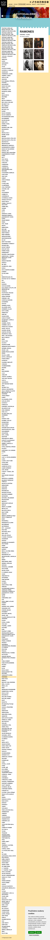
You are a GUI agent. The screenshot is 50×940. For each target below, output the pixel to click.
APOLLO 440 (5, 77)
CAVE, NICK (5, 174)
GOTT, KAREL (5, 310)
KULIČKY (4, 448)
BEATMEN (4, 96)
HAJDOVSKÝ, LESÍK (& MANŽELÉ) (8, 320)
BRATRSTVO (5, 141)
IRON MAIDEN (5, 371)
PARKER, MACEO (6, 610)
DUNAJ (3, 268)
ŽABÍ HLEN (4, 924)
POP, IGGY (4, 624)
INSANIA (4, 367)
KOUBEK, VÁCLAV (6, 420)
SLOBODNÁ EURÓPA (7, 736)
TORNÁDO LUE (6, 820)
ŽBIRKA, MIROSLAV (7, 929)
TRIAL (3, 839)
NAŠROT (4, 549)
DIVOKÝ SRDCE (6, 247)
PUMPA (4, 666)
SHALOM (4, 723)
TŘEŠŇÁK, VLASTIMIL (7, 845)
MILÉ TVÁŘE (5, 512)
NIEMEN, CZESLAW (7, 563)
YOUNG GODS (5, 912)
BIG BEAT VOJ (5, 104)
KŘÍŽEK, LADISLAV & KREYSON (7, 444)
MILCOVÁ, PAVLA (6, 510)
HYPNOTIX (4, 360)
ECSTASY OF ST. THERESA (9, 278)
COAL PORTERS (6, 187)
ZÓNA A (4, 917)
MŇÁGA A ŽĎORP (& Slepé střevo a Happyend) (8, 516)
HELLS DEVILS (5, 337)
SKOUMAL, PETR (6, 735)
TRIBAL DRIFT (5, 841)
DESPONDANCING (6, 238)
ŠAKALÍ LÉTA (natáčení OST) (8, 794)
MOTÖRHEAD (5, 526)
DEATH (3, 225)
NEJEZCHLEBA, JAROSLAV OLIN (9, 557)
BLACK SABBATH (6, 114)
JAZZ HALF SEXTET (7, 378)
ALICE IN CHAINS (6, 68)
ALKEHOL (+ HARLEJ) (7, 70)
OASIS (3, 574)
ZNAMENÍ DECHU (6, 919)
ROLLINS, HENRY (6, 698)
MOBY (3, 519)
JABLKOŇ (4, 374)
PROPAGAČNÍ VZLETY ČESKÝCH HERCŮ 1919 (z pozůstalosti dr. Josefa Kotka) (8, 635)
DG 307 (3, 240)
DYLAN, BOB (5, 273)
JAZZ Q (4, 380)
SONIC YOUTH (5, 747)
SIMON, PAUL (5, 726)
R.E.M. (3, 668)
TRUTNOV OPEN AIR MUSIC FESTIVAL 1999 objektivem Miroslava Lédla (9, 34)
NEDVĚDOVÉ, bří (6, 554)
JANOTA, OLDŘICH (7, 376)
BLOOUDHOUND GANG (8, 116)
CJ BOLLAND (5, 183)
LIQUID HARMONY (6, 468)
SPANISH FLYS (5, 754)
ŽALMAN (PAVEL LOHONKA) (6, 927)
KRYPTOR (4, 436)
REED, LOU (5, 685)
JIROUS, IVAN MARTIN (7, 389)
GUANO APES (5, 316)
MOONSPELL (5, 520)
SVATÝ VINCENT (6, 785)
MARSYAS (4, 488)
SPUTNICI (4, 758)
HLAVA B (4, 342)
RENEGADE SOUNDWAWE (8, 689)
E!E (3, 280)
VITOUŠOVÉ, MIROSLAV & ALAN (8, 888)
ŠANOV (4, 797)
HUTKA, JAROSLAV (7, 356)
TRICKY (4, 843)
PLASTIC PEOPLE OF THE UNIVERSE (8, 618)
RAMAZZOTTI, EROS (7, 675)
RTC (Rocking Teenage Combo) (7, 704)
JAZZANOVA (5, 382)
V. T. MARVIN (5, 868)
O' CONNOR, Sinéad (7, 572)
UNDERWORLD (6, 861)
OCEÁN (4, 581)
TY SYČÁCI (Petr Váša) (7, 850)
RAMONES (4, 676)
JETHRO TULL (5, 387)
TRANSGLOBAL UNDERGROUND (6, 835)
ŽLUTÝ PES (5, 933)
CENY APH (4, 176)
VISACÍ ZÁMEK (5, 882)
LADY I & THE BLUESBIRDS (9, 457)
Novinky (11, 4)
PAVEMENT (5, 611)
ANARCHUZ (5, 72)
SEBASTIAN (5, 710)
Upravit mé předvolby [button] (34, 935)
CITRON (4, 181)
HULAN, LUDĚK (6, 355)
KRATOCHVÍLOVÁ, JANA (8, 429)
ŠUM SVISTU (5, 801)
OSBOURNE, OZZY (6, 597)
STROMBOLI (5, 778)
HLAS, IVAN (5, 341)
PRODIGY (4, 642)
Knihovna (28, 4)
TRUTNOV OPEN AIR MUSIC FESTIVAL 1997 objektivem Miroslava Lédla (9, 30)
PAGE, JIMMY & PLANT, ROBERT (8, 602)
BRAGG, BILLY (5, 132)
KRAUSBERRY (5, 431)
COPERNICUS (5, 196)
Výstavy (16, 4)
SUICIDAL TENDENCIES (8, 781)
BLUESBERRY (5, 118)
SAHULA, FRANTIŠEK (7, 707)
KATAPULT (4, 402)
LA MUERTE (5, 455)
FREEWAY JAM (5, 298)
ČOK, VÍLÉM (5, 223)
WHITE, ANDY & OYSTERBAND (6, 902)
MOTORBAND (5, 524)
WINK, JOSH (5, 904)
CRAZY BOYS (5, 201)
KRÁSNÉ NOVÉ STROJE (8, 427)
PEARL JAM (5, 615)
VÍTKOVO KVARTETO (7, 886)
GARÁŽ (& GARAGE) (7, 300)
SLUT (3, 740)
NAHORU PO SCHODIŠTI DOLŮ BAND (8, 543)
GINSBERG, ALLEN (7, 309)
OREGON (4, 586)
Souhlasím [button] (31, 932)
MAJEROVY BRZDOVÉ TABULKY (7, 481)
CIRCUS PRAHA (6, 179)
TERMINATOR (5, 811)
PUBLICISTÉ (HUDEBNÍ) (8, 662)
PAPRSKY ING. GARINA (8, 606)
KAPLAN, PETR (6, 401)
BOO (3, 131)
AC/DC (3, 61)
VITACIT (4, 884)
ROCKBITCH (5, 694)
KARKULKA (5, 404)
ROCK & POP (5, 693)
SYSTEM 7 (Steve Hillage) (8, 792)
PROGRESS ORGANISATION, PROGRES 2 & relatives (9, 646)
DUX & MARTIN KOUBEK (8, 269)
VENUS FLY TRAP (6, 877)
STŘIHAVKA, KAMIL (7, 779)
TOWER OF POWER (7, 827)
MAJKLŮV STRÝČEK (7, 483)
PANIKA (4, 604)
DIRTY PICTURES (6, 241)
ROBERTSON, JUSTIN (7, 691)
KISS (3, 416)
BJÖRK (4, 111)
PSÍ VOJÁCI (5, 654)
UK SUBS (4, 854)
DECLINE (4, 229)
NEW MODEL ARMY (7, 561)
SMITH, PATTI (5, 742)
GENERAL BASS (6, 305)
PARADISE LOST (6, 608)
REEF (3, 687)
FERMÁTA (4, 291)
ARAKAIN (4, 79)
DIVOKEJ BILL (5, 245)
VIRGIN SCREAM (6, 880)
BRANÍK (4, 136)
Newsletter (12, 6)
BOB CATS (4, 122)
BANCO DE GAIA (6, 86)
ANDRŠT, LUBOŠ (6, 75)
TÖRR (3, 822)
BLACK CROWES (6, 113)
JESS (3, 385)
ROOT (3, 700)
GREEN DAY (5, 312)
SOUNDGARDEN (6, 753)
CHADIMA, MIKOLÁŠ (7, 362)
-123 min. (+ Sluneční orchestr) (7, 57)
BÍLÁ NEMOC (5, 105)
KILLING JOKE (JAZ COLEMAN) (7, 414)
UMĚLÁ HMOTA (6, 859)
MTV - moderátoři (6, 528)
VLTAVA (4, 891)
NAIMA (3, 545)
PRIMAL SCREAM (6, 640)
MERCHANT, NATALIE (7, 503)
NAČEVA (4, 540)
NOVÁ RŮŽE (5, 568)
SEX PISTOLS (5, 721)
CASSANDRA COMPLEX (8, 172)
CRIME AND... (5, 206)
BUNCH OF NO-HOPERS (8, 149)
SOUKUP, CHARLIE (7, 749)
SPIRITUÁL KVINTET (7, 756)
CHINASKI (4, 364)
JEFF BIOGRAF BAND (7, 383)
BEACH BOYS (5, 95)
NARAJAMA (5, 547)
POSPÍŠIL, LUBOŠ (6, 625)
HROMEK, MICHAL (6, 348)
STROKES (4, 776)
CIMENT (4, 178)
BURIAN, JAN (5, 150)
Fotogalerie (22, 4)
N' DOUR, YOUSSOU (7, 537)
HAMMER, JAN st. (6, 324)
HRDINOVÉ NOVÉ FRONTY (8, 346)
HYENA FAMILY (6, 358)
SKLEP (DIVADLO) (6, 733)
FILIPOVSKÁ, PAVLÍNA (7, 292)
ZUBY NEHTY (5, 922)
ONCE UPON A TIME (7, 584)
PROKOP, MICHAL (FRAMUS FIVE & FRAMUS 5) (8, 658)
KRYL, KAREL (5, 434)
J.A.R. (3, 373)
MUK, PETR (5, 533)
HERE (3, 339)
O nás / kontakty (41, 4)
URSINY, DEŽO (5, 864)
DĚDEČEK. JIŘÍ (6, 231)
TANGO (4, 806)
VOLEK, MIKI (5, 896)
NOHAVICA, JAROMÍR (7, 566)
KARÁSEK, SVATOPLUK (8, 406)
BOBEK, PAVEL (6, 123)
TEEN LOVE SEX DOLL (7, 810)
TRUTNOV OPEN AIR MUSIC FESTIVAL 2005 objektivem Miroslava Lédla (9, 53)
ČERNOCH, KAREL (6, 213)
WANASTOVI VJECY (7, 899)
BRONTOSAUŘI (6, 143)
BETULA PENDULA (7, 100)
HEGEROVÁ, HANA (7, 333)
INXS (3, 369)
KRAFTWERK (5, 424)
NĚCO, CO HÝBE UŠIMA (8, 551)
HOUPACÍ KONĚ (6, 344)
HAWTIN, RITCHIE (6, 332)
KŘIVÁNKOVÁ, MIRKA (7, 438)
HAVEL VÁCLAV (6, 328)
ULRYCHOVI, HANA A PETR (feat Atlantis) (9, 856)
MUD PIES (4, 529)
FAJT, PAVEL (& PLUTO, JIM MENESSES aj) (9, 288)
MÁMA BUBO (5, 485)
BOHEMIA (4, 125)
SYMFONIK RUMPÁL (7, 788)
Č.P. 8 (3, 212)
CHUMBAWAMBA (6, 365)
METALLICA (5, 508)
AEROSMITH (5, 63)
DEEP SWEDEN (6, 234)
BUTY (3, 157)
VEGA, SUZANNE (6, 871)
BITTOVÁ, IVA (5, 109)
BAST (3, 93)
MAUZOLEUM (5, 499)
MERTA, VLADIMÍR (6, 506)
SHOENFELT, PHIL (6, 725)
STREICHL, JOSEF (6, 774)
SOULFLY (4, 751)
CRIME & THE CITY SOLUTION (6, 204)
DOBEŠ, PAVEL (6, 250)
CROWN (4, 208)
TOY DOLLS (5, 829)
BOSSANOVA (5, 129)
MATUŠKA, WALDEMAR (8, 497)
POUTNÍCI (4, 627)
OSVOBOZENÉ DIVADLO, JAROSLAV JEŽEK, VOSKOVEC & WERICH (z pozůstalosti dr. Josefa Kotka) (8, 591)
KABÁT (4, 397)
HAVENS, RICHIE (6, 330)
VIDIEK (3, 879)
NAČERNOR (5, 538)
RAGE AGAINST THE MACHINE (7, 672)
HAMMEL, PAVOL (6, 323)
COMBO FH (5, 194)
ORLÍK (3, 596)
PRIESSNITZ (5, 639)
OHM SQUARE (5, 579)
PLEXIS (4, 620)
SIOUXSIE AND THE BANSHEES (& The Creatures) (7, 730)
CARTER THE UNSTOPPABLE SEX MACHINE (7, 169)
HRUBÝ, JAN (5, 350)
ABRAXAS (4, 59)
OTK (3, 599)
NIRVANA (4, 565)
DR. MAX (4, 264)
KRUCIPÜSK (5, 433)
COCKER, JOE (5, 188)
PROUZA (4, 651)
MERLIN (4, 505)
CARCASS (4, 162)
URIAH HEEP (5, 862)
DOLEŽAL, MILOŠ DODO (8, 254)
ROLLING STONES (6, 696)
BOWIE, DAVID (5, 134)
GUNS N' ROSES (6, 318)
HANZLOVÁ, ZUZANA (7, 326)
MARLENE (4, 487)
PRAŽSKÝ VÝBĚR (6, 631)
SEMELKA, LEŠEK (6, 719)
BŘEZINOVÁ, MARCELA (8, 145)
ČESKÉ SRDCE (5, 220)
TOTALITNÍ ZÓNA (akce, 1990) (8, 825)
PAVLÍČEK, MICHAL (7, 613)
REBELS (4, 680)
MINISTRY (4, 514)
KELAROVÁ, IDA (6, 408)
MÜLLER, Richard (6, 535)
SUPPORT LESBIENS (7, 783)
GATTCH (4, 303)
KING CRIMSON (6, 410)
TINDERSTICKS (6, 819)
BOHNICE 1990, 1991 (7, 127)
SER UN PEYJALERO (7, 717)
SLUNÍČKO (4, 738)
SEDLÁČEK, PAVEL (7, 714)
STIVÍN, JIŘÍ (5, 767)
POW (3, 629)
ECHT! (3, 282)
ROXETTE (4, 702)
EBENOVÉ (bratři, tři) (7, 277)
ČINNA (3, 222)
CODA (3, 190)
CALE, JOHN (5, 160)
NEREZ (3, 559)
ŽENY (3, 931)
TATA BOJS (5, 808)
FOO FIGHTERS (6, 294)
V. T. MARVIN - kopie (7, 870)
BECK (3, 98)
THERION (4, 815)
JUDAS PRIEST (6, 395)
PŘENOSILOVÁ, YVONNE (8, 652)
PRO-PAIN (4, 649)
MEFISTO (4, 501)
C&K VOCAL (5, 159)
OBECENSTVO (5, 575)
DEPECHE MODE (6, 236)
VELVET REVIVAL (6, 873)
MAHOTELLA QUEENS (7, 478)
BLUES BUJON (5, 120)
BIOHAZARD (5, 107)
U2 (2, 852)
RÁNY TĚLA (5, 678)
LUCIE (3, 473)
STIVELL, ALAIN (6, 763)
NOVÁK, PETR (5, 570)
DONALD (4, 262)
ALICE (3, 66)
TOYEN (3, 831)
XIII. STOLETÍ (5, 908)
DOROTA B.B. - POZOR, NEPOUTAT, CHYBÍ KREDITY (8, 258)
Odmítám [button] (38, 932)
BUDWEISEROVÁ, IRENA (8, 147)
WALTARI (4, 898)
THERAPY (4, 813)
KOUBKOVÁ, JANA (7, 266)
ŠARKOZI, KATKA (6, 799)
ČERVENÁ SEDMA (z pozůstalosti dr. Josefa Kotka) (7, 217)
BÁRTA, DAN (5, 87)
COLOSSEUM (5, 192)
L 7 (2, 453)
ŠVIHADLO (4, 804)
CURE (3, 210)
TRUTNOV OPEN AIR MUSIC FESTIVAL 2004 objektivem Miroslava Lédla (9, 48)
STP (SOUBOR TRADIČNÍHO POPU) (7, 771)
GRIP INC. (4, 314)
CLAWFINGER (5, 185)
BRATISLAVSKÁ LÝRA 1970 (9, 138)
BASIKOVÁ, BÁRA (6, 91)
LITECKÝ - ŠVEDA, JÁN (8, 471)
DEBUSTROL (5, 227)
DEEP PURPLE (5, 232)
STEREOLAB (5, 760)
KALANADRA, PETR (7, 399)
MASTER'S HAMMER (7, 494)
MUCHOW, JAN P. (6, 531)
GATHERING (5, 301)
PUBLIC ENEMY (6, 661)
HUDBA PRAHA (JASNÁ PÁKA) (8, 352)
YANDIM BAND (5, 910)
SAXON (4, 708)
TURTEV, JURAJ (6, 848)
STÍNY (3, 762)
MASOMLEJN (5, 490)
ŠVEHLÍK (4, 802)
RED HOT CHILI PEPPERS (8, 682)
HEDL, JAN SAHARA (7, 335)
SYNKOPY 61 (5, 790)
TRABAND (4, 833)
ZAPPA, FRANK (6, 913)
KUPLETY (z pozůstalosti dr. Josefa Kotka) (8, 441)
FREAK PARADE (6, 296)
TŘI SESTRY (5, 847)
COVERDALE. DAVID (7, 197)
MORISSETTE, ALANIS (7, 522)
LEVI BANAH (5, 464)
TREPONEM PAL (6, 838)
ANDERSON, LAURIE (7, 73)
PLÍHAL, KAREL (6, 622)
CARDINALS (5, 166)
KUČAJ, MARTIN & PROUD (8, 446)
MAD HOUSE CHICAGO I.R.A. (8, 476)
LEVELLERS (5, 462)
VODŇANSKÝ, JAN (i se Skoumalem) (8, 893)
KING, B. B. (4, 411)
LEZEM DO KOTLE (6, 466)
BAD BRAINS (5, 84)
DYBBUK (4, 271)
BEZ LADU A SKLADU (7, 102)
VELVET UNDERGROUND (8, 875)
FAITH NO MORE (6, 286)
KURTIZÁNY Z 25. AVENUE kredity (8, 451)
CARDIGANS (5, 164)
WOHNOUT (4, 906)
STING (3, 765)
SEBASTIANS (5, 712)
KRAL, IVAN (5, 425)
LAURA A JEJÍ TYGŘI (7, 460)
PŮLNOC (4, 664)
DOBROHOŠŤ (5, 252)
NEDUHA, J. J (5, 552)
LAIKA (3, 459)
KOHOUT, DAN (5, 418)
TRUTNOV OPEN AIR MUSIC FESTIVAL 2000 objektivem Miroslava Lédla (9, 39)
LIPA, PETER (5, 469)
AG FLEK (4, 64)
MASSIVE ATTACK (6, 492)
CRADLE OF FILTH (6, 199)
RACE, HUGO (5, 670)
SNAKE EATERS (6, 744)
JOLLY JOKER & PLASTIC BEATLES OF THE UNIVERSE (8, 392)
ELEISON (4, 284)
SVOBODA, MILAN (6, 787)
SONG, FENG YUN (6, 745)
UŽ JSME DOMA (6, 866)
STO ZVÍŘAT (5, 769)
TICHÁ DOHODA (6, 817)
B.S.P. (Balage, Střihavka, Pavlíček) (8, 81)
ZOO (3, 921)
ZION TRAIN (5, 915)
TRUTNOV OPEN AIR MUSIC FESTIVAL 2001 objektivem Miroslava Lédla (9, 44)
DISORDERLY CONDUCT (8, 243)
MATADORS (5, 496)
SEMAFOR (4, 716)
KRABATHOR (5, 422)
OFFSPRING (5, 577)
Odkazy (34, 4)
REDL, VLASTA (5, 684)
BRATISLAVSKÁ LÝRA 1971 (9, 140)
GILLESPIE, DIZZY (6, 307)
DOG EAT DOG (5, 249)
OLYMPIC (4, 583)
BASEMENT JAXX (6, 89)
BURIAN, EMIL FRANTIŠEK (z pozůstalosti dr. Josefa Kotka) (8, 154)
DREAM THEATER (6, 260)
